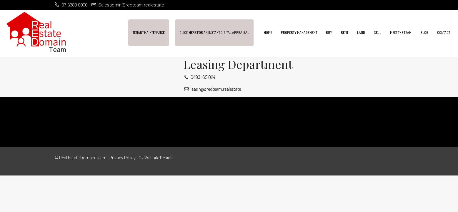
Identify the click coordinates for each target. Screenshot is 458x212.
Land (361, 32)
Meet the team (401, 32)
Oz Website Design (156, 157)
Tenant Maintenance (149, 32)
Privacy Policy (122, 157)
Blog (424, 32)
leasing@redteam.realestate (212, 89)
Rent (344, 32)
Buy (329, 32)
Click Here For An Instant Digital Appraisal (214, 32)
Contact (443, 32)
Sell (377, 32)
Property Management (299, 32)
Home (268, 32)
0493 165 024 (199, 77)
